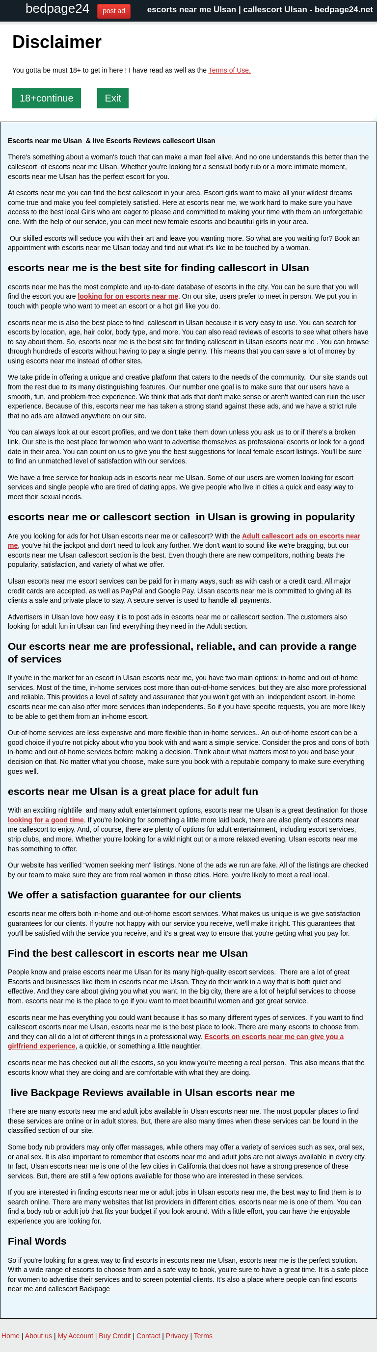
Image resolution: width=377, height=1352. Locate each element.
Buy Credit (115, 1336)
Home (10, 1336)
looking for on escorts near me (128, 296)
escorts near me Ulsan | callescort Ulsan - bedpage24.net (260, 9)
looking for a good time (46, 820)
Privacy (177, 1336)
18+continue (47, 98)
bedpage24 (57, 8)
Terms (203, 1336)
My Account (75, 1336)
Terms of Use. (230, 70)
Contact (148, 1336)
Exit (113, 98)
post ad (114, 11)
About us (38, 1336)
